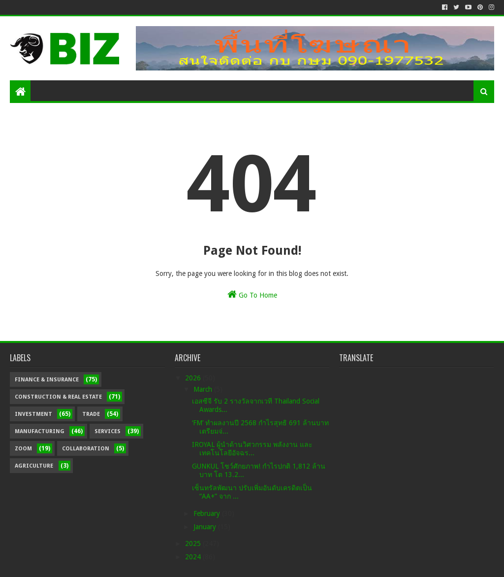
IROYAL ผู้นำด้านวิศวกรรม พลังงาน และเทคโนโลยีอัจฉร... (252, 449)
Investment (33, 414)
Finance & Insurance (47, 379)
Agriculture (34, 466)
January (205, 527)
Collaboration (85, 448)
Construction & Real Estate (58, 397)
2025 (194, 543)
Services (107, 431)
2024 (194, 557)
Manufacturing (39, 431)
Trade (91, 414)
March (203, 389)
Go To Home (252, 294)
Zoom (23, 448)
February (207, 513)
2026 (194, 378)
